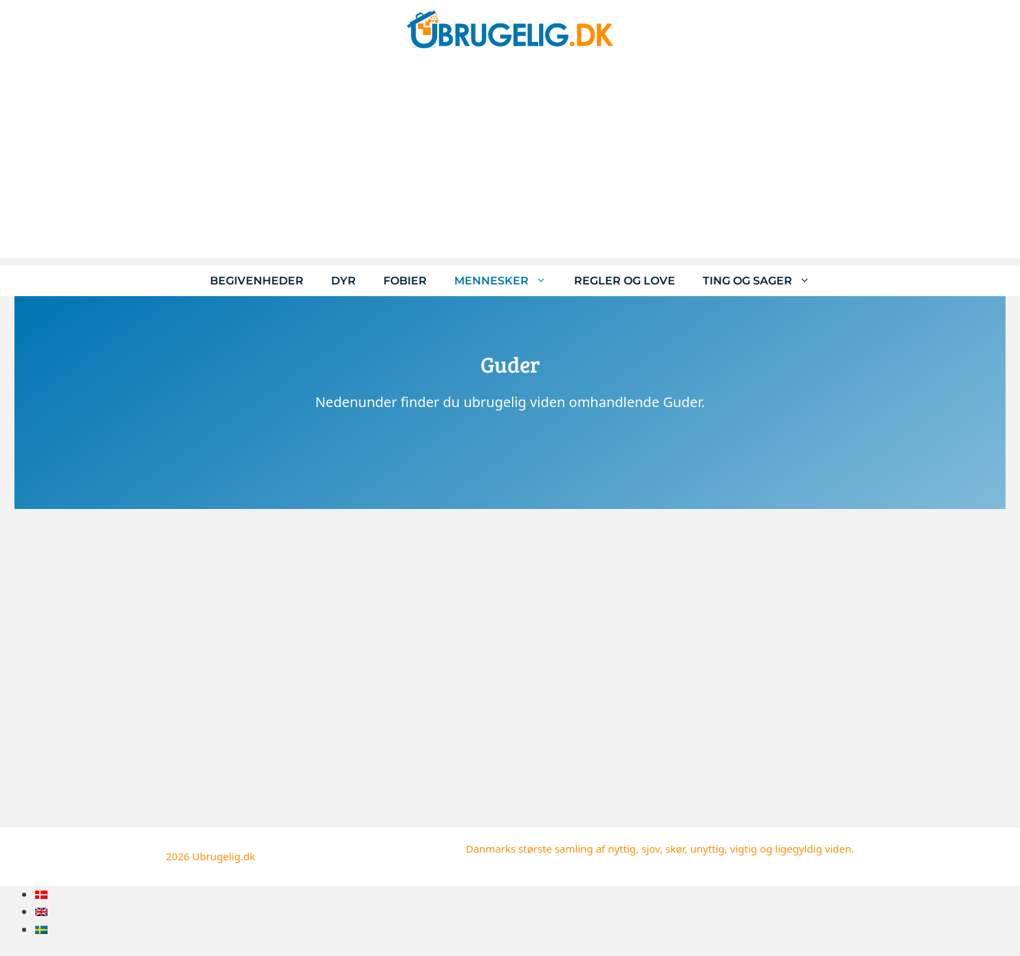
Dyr (343, 280)
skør (675, 848)
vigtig (743, 848)
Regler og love (624, 280)
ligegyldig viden (813, 848)
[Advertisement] (510, 161)
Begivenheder (257, 280)
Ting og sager (763, 280)
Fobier (405, 280)
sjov (650, 848)
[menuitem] (41, 894)
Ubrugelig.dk (223, 856)
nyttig (622, 848)
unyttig (707, 848)
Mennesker (507, 280)
